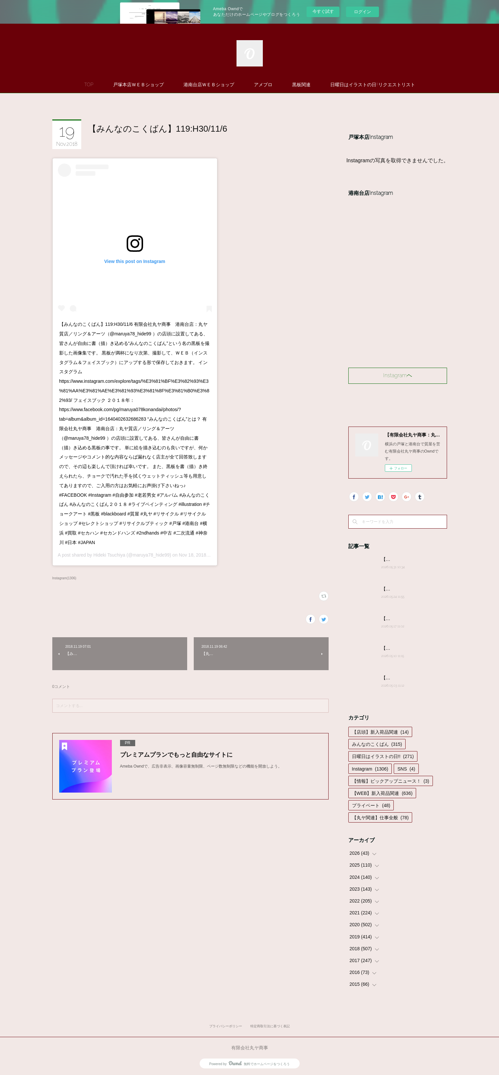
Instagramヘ (397, 375)
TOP (88, 84)
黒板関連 (301, 84)
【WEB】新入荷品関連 (382, 793)
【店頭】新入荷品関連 (380, 732)
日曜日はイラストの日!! (383, 756)
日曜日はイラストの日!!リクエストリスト (372, 84)
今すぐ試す (323, 11)
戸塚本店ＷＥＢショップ (138, 84)
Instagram (370, 769)
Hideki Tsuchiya (109, 555)
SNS (406, 769)
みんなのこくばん (377, 744)
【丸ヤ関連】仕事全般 (380, 817)
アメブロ (263, 84)
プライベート (371, 805)
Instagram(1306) (64, 578)
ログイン (362, 11)
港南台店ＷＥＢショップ (209, 84)
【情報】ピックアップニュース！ (390, 781)
